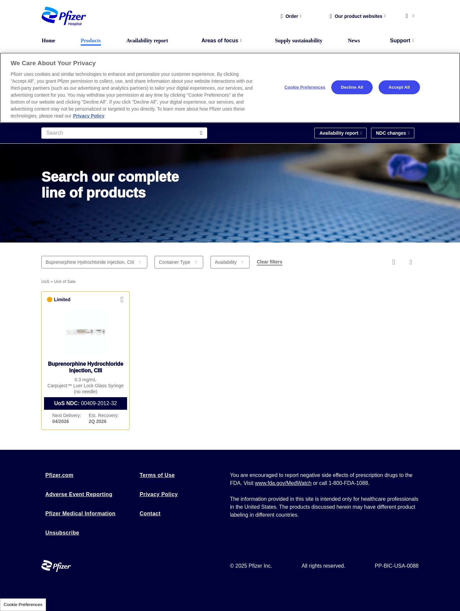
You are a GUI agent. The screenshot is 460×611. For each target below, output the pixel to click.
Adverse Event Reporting (79, 494)
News (354, 40)
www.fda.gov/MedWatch (283, 483)
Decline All (352, 87)
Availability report (147, 40)
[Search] (124, 133)
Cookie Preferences (23, 604)
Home (48, 40)
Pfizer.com (59, 475)
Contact (150, 513)
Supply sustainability (299, 40)
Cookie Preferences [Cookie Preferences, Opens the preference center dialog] (304, 87)
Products (91, 40)
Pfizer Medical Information (80, 513)
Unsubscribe (62, 533)
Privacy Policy (159, 494)
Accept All (399, 87)
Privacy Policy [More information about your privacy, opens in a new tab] (89, 115)
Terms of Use (157, 475)
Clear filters (269, 261)
